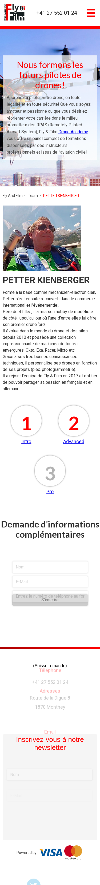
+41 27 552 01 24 (56, 13)
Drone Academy (73, 131)
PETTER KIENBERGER (61, 195)
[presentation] (50, 637)
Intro (26, 441)
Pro (50, 491)
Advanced (73, 441)
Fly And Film (13, 195)
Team (33, 195)
